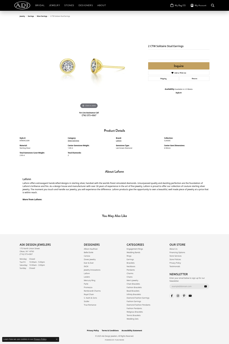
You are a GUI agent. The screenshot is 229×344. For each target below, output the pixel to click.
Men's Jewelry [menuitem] (132, 280)
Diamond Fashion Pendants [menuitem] (138, 304)
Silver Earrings (42, 16)
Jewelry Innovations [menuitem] (92, 270)
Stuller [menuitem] (86, 301)
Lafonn (119, 140)
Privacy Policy (175, 263)
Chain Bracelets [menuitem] (133, 284)
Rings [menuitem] (129, 256)
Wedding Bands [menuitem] (133, 252)
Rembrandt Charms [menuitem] (92, 291)
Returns (194, 78)
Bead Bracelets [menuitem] (133, 291)
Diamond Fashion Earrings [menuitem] (138, 298)
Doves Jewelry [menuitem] (90, 259)
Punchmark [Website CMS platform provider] (119, 340)
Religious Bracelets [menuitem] (135, 311)
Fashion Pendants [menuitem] (134, 308)
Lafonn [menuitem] (87, 273)
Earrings (31, 16)
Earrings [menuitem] (130, 259)
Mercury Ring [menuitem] (89, 280)
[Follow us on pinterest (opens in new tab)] (184, 295)
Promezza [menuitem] (88, 287)
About (101, 5)
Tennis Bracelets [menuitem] (134, 315)
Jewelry (54, 5)
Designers (86, 5)
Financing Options (177, 252)
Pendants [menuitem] (131, 270)
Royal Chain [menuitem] (89, 294)
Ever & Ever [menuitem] (89, 263)
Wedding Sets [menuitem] (133, 318)
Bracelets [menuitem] (131, 263)
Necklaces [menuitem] (131, 266)
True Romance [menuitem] (90, 304)
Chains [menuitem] (130, 277)
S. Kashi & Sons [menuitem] (90, 298)
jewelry (22, 16)
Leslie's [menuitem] (87, 277)
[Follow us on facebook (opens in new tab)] (171, 295)
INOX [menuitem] (86, 266)
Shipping (163, 78)
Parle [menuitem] (86, 284)
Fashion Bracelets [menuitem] (134, 287)
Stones (69, 5)
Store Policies (175, 259)
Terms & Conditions (110, 330)
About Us (173, 249)
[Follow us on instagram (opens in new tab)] (178, 295)
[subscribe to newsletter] (205, 286)
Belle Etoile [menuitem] (88, 252)
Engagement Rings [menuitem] (135, 249)
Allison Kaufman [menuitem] (91, 249)
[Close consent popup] (57, 339)
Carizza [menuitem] (87, 256)
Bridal (40, 5)
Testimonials (174, 266)
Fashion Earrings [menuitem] (134, 301)
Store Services (175, 256)
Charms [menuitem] (130, 273)
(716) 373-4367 (89, 115)
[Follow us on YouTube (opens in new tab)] (190, 295)
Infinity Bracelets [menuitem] (134, 294)
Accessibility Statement (132, 330)
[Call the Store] (26, 254)
